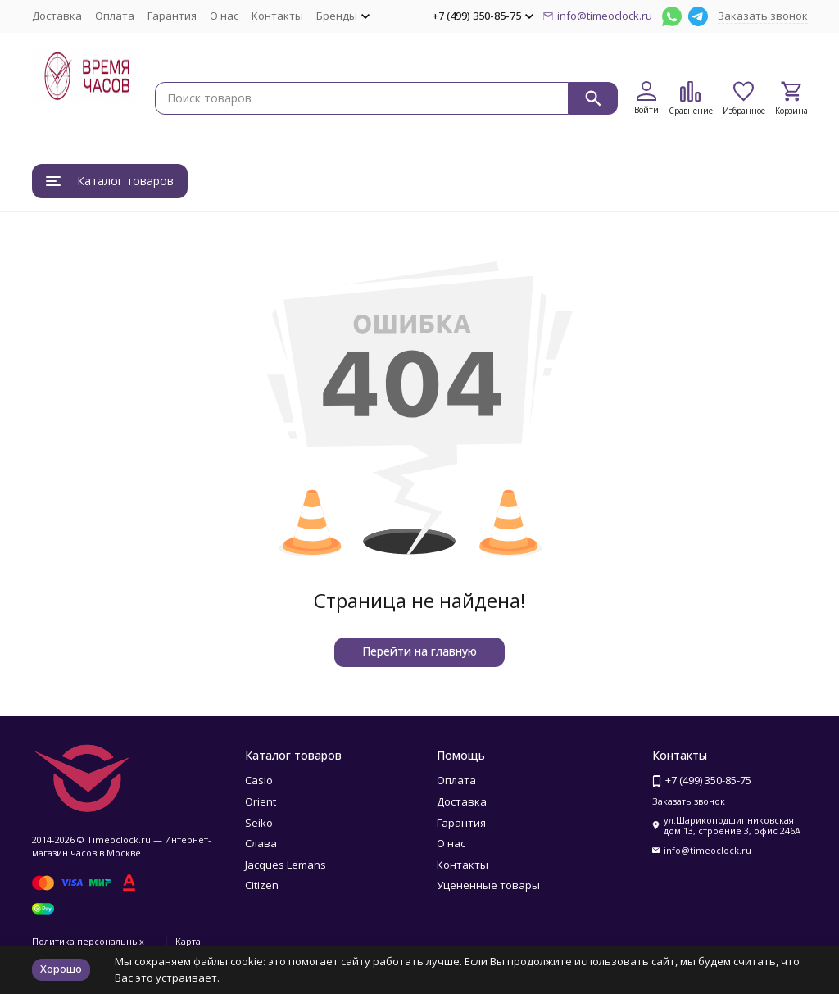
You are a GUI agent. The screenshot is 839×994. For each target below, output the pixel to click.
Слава (261, 843)
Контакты (277, 15)
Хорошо (61, 968)
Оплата (114, 15)
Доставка (57, 15)
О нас (224, 15)
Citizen (262, 885)
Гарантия (172, 15)
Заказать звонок (763, 15)
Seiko (259, 822)
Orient (260, 801)
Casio (259, 780)
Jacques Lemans (285, 864)
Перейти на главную (419, 651)
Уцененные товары (488, 885)
